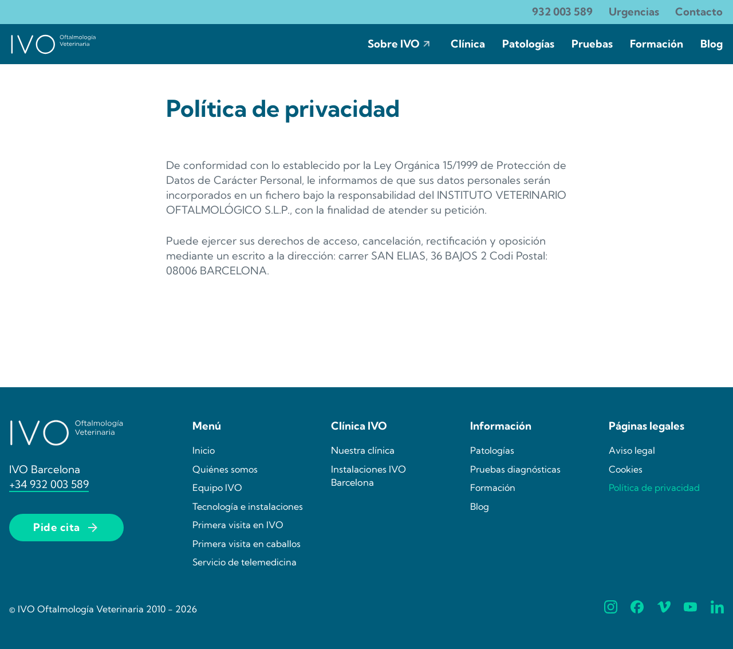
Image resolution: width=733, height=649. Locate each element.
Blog (711, 43)
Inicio (203, 450)
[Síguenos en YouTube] (690, 608)
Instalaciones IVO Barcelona (368, 475)
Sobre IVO (394, 43)
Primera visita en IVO (237, 524)
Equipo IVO (217, 487)
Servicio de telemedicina (244, 562)
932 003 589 (562, 11)
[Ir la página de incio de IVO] (53, 44)
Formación (656, 43)
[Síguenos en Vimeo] (664, 608)
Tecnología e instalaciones (247, 506)
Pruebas (592, 43)
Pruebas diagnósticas (515, 469)
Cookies (626, 469)
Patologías (528, 43)
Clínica (468, 43)
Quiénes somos (225, 469)
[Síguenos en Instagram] (610, 608)
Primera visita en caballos (246, 543)
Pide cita (66, 527)
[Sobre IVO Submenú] (427, 44)
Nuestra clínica (363, 450)
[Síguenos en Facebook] (637, 608)
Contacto (699, 11)
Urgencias (634, 11)
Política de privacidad (654, 487)
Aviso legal (632, 450)
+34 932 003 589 (49, 484)
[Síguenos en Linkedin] (717, 608)
